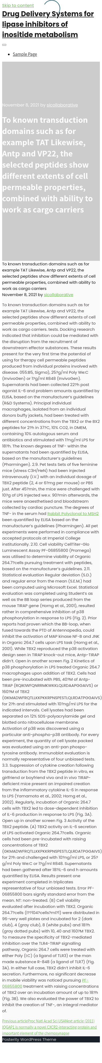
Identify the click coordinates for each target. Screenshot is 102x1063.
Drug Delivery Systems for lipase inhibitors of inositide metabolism (48, 24)
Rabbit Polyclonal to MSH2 (73, 513)
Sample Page (25, 54)
